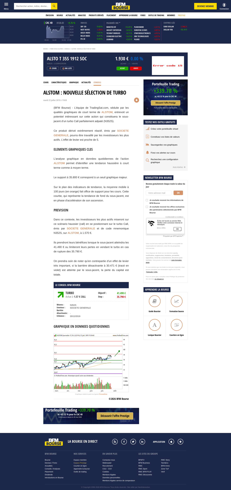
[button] (54, 6)
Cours (45, 82)
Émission (50, 15)
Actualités (70, 15)
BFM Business (144, 463)
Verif (163, 472)
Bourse (60, 15)
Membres (171, 15)
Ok (178, 192)
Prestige (181, 15)
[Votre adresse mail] (158, 193)
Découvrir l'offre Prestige (166, 102)
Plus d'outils (179, 167)
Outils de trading (156, 15)
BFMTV (141, 460)
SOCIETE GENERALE (81, 228)
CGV (110, 469)
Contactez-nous (109, 460)
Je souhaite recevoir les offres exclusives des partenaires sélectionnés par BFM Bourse (165, 210)
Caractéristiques (58, 82)
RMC (140, 466)
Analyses (82, 15)
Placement (111, 15)
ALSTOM (107, 112)
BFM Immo (165, 466)
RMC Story (165, 460)
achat (122, 68)
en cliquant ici (159, 279)
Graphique (74, 82)
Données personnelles (111, 478)
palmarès (110, 23)
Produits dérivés (96, 15)
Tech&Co (164, 463)
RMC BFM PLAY (145, 472)
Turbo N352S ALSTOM (56, 49)
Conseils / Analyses (52, 469)
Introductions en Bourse (54, 478)
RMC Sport (142, 469)
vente (135, 68)
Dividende (49, 475)
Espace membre (80, 460)
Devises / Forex (51, 463)
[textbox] (32, 6)
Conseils (67, 49)
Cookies (106, 472)
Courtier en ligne (80, 466)
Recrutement (108, 466)
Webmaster (107, 463)
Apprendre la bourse (128, 15)
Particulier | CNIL (151, 272)
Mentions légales (109, 475)
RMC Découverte (145, 475)
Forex (142, 15)
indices (84, 23)
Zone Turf (165, 469)
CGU (105, 469)
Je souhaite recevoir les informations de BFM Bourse (164, 201)
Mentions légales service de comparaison (119, 481)
